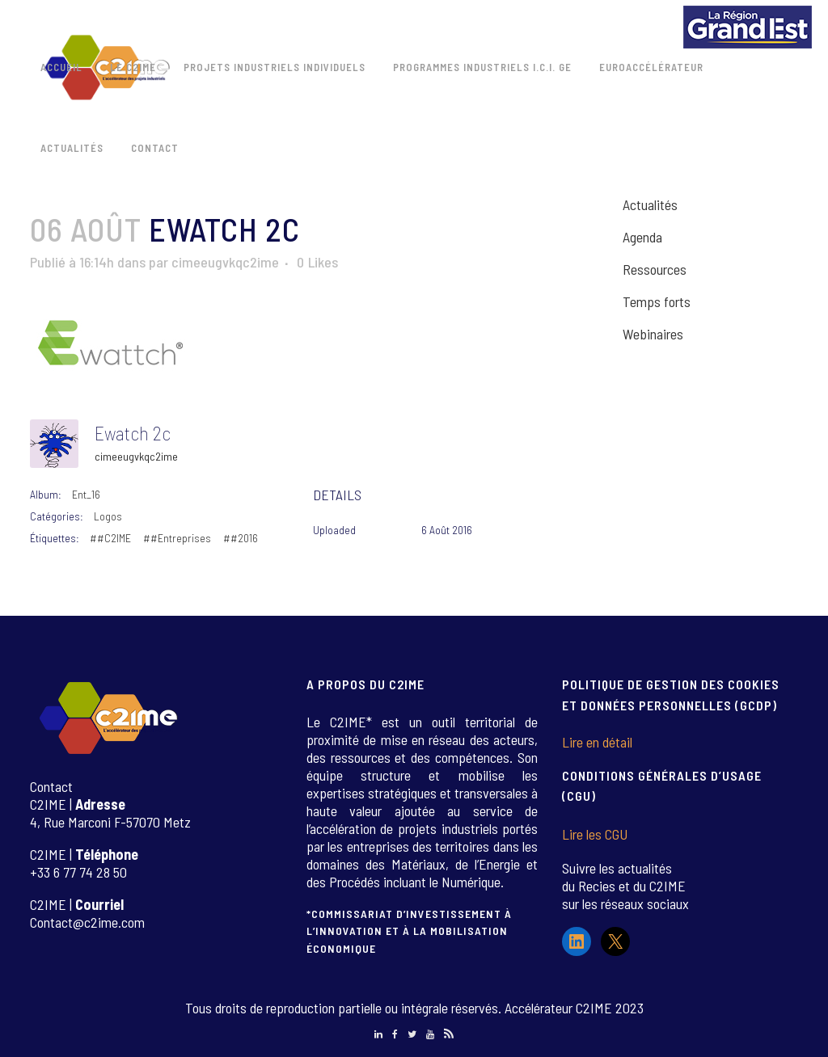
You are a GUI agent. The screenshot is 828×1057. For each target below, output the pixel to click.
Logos (108, 516)
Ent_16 (86, 494)
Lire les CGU (594, 834)
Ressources (654, 269)
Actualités (650, 204)
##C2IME (110, 538)
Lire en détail (597, 742)
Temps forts (657, 301)
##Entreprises (177, 538)
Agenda (642, 237)
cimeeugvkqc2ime (225, 262)
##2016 (240, 538)
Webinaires (653, 334)
